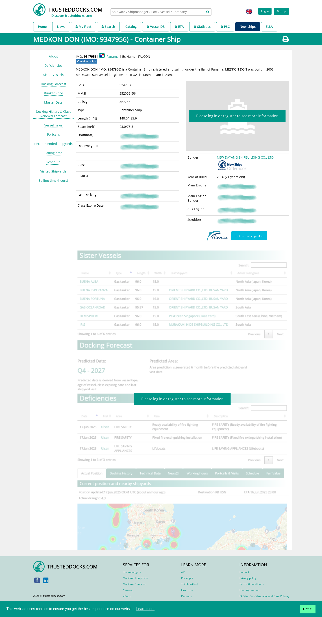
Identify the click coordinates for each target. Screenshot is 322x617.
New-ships (248, 26)
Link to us (187, 590)
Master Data (53, 102)
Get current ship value (249, 236)
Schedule (53, 162)
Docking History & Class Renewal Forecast (53, 113)
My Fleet (83, 26)
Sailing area (53, 153)
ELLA (269, 26)
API (183, 572)
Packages (187, 578)
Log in (265, 11)
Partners (186, 596)
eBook (127, 596)
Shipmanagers (132, 572)
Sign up (281, 11)
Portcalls (53, 134)
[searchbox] (156, 12)
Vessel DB (156, 26)
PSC (225, 26)
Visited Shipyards (53, 171)
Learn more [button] (145, 609)
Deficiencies (53, 65)
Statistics (202, 26)
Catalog (131, 26)
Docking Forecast (53, 84)
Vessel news (53, 125)
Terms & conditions (251, 584)
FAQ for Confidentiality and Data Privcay (264, 596)
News (61, 26)
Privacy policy (247, 578)
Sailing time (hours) (53, 180)
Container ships (86, 61)
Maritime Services (134, 584)
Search (108, 26)
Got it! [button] (307, 609)
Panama (113, 56)
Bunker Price (53, 93)
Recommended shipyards (53, 144)
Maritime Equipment (135, 578)
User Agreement (249, 590)
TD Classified (189, 584)
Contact (244, 572)
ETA (179, 26)
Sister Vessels (53, 75)
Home (42, 26)
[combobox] (161, 11)
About (53, 56)
